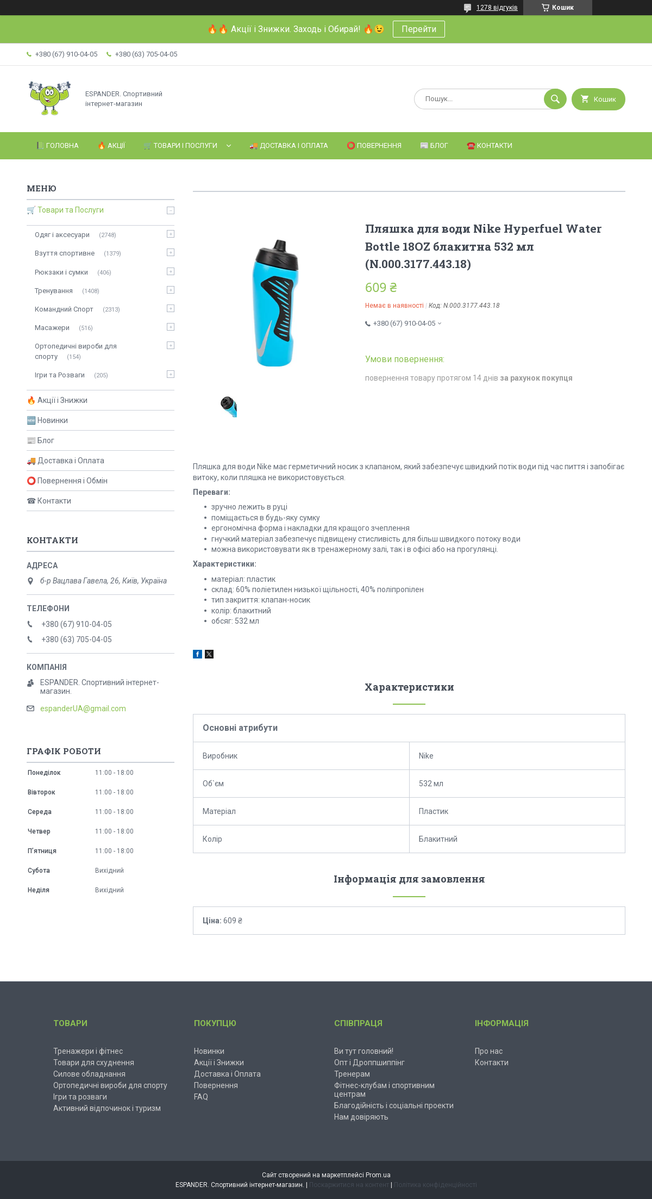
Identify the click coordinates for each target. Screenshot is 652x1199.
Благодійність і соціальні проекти (394, 1105)
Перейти (419, 29)
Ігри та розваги (80, 1096)
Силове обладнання (89, 1074)
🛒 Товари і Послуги (180, 145)
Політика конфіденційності (435, 1185)
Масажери (52, 328)
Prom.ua (378, 1175)
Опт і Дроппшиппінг (369, 1062)
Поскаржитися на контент (349, 1185)
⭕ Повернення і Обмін (67, 480)
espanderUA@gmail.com (83, 708)
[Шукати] (555, 99)
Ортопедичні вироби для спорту (76, 351)
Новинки (209, 1051)
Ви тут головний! (363, 1051)
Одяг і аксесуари (62, 235)
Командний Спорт (64, 309)
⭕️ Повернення (374, 145)
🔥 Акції (111, 145)
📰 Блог (434, 145)
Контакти (492, 1062)
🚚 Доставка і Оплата (288, 145)
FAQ (201, 1096)
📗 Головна (57, 145)
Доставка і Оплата (227, 1074)
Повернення (216, 1085)
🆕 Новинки (47, 420)
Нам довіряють (361, 1117)
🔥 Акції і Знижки (57, 400)
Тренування (54, 291)
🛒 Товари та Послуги (65, 210)
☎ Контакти (49, 500)
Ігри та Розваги (60, 375)
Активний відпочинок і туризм (107, 1108)
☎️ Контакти (489, 145)
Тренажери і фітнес (88, 1051)
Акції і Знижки (219, 1062)
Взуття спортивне (65, 253)
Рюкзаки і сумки (61, 272)
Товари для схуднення (93, 1062)
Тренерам (352, 1074)
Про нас (489, 1051)
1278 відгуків (497, 7)
